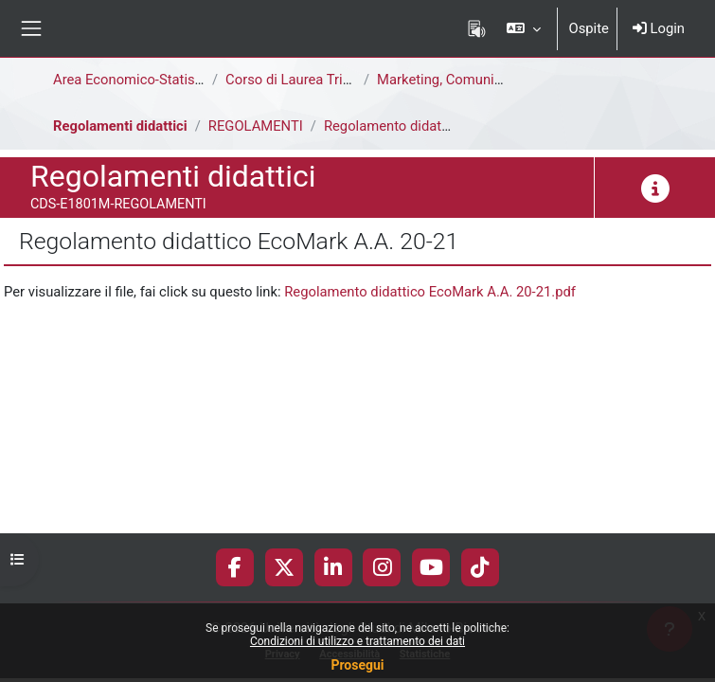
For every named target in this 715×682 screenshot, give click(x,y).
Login (659, 28)
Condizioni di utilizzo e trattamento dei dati (357, 641)
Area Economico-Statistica (135, 79)
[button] (523, 28)
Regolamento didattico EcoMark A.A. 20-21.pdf (430, 291)
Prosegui (357, 665)
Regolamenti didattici (120, 126)
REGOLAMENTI (255, 126)
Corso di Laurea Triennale (304, 79)
